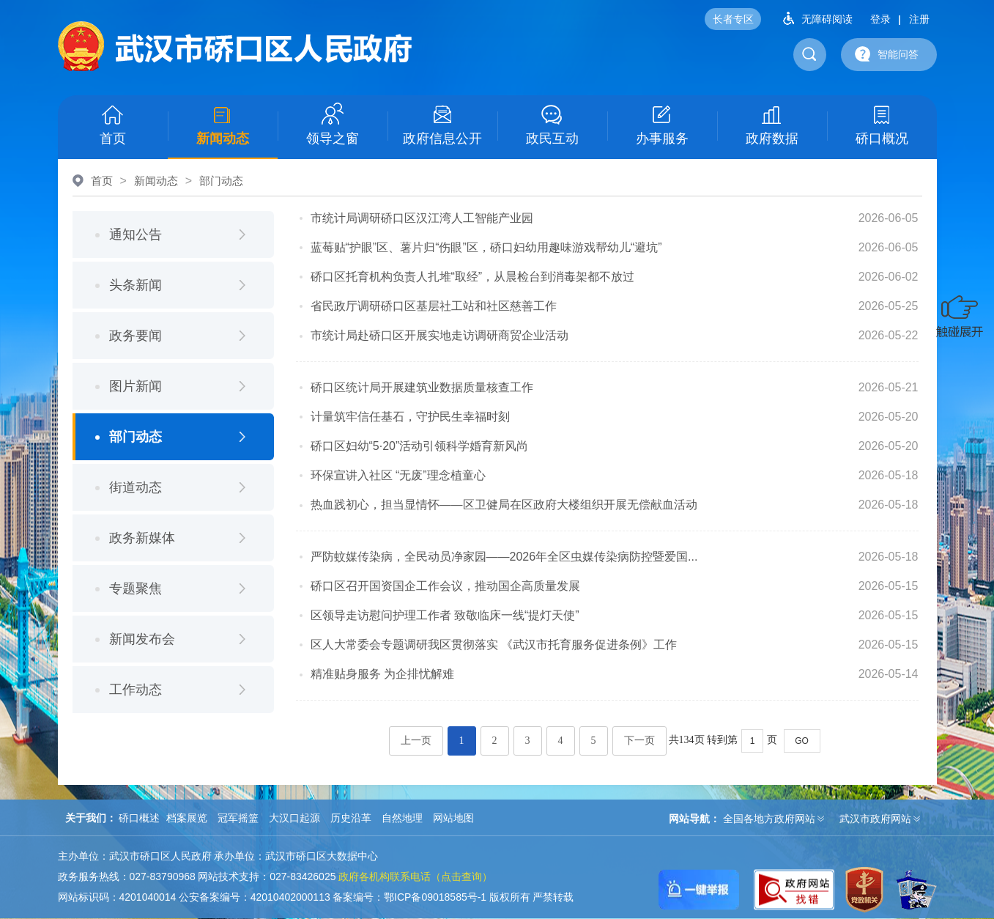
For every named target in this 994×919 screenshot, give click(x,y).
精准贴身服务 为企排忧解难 (382, 674)
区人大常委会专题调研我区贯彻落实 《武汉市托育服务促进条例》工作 (494, 644)
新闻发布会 (142, 639)
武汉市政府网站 (875, 818)
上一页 (416, 740)
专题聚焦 (135, 588)
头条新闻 (135, 285)
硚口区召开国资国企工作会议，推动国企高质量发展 (445, 586)
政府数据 (772, 124)
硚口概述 (139, 818)
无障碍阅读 (812, 18)
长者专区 (733, 19)
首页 (112, 124)
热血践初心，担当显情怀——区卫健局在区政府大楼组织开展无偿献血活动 (504, 504)
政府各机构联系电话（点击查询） (415, 876)
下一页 (639, 740)
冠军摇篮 (238, 818)
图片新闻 (135, 386)
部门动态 (221, 180)
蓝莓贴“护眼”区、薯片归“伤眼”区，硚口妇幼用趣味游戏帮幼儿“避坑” (486, 247)
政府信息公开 (442, 124)
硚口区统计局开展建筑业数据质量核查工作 (422, 387)
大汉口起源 (294, 818)
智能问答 (883, 53)
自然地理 (402, 818)
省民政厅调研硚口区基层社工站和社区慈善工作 (434, 306)
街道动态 (135, 487)
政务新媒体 (142, 538)
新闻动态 (222, 124)
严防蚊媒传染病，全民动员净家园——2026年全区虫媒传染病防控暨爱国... (504, 556)
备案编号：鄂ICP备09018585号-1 (409, 897)
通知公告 (135, 234)
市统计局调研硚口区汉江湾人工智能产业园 (422, 218)
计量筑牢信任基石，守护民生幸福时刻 (410, 416)
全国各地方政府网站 (769, 818)
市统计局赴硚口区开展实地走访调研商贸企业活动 (439, 335)
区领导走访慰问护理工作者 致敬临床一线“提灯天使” (445, 615)
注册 (919, 19)
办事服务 (662, 124)
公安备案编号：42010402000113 (254, 897)
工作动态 (135, 689)
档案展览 (186, 818)
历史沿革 (350, 818)
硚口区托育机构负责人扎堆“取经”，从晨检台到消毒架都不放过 (473, 276)
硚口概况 (882, 124)
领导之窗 (332, 124)
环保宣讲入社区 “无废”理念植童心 (398, 475)
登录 (880, 19)
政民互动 (552, 124)
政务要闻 (135, 335)
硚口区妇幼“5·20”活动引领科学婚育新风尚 (420, 446)
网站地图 (453, 818)
